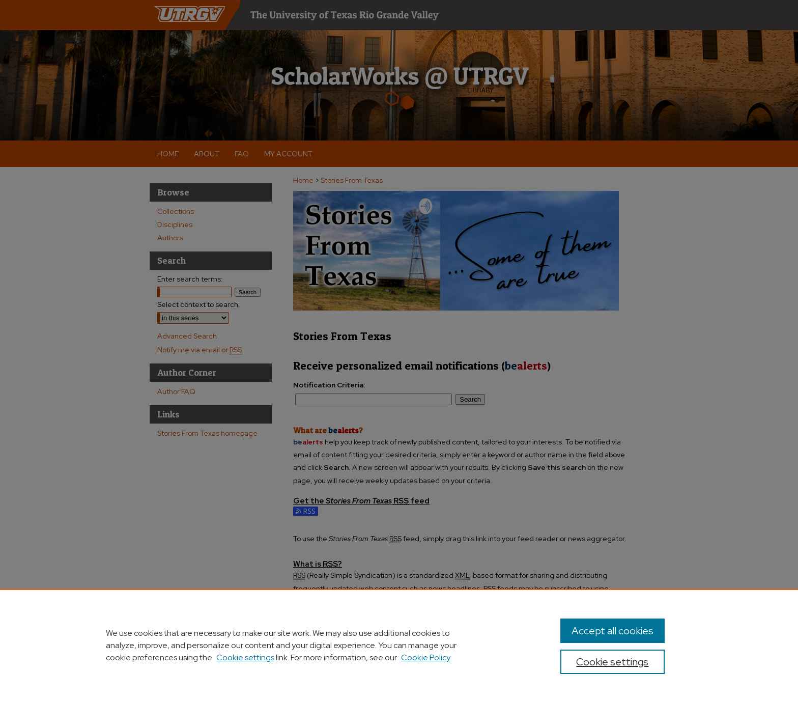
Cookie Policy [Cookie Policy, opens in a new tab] (425, 657)
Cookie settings (245, 657)
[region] (399, 645)
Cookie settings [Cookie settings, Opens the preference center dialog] (612, 661)
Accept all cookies (612, 630)
